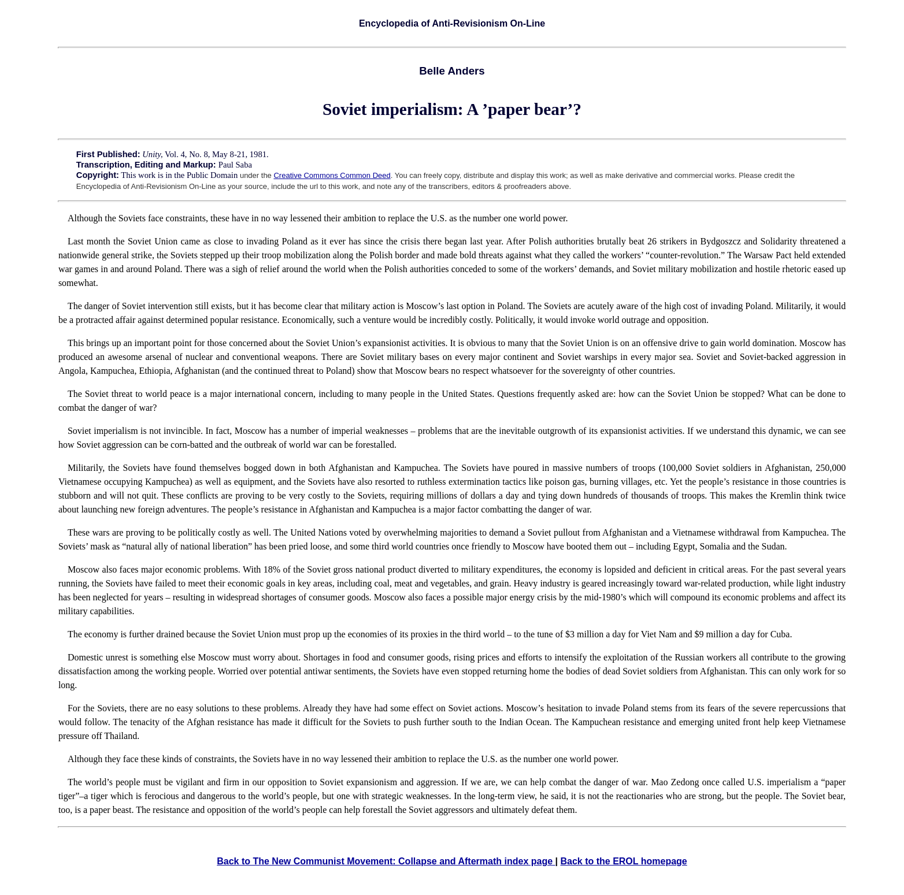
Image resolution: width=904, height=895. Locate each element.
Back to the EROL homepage (623, 861)
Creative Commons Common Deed (331, 175)
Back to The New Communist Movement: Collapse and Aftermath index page (386, 861)
